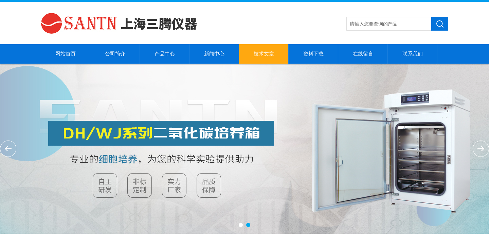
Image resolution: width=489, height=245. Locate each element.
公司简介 (115, 53)
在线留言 (363, 53)
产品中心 (165, 53)
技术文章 (264, 53)
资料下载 (313, 53)
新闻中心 (214, 53)
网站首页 (65, 53)
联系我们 (412, 53)
